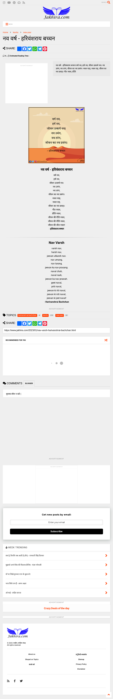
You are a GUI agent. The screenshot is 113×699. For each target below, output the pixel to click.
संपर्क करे (32, 664)
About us (31, 654)
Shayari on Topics (31, 659)
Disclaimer (81, 669)
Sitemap (81, 659)
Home (5, 32)
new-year (27, 32)
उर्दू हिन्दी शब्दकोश (81, 655)
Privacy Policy (81, 664)
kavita (15, 32)
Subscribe (56, 531)
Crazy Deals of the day (56, 608)
